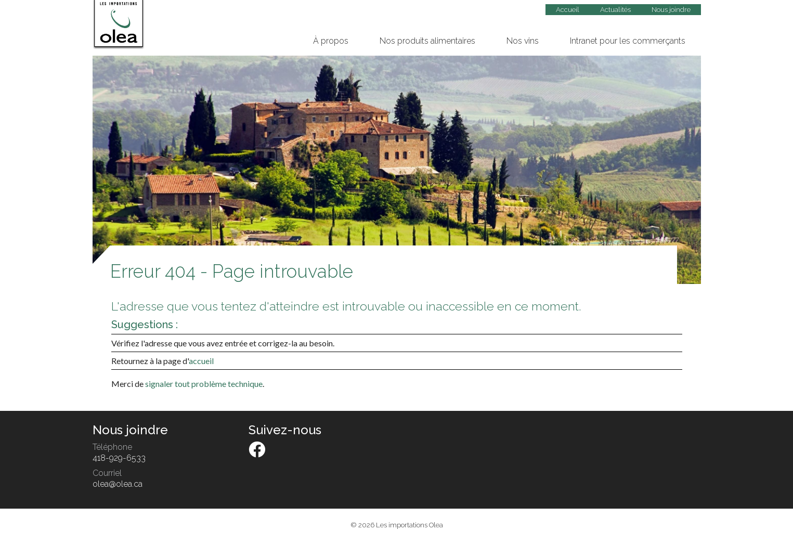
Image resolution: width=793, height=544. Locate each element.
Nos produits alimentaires (427, 41)
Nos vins (522, 41)
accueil (201, 361)
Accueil (567, 10)
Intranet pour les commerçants (627, 41)
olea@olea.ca (117, 484)
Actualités (615, 10)
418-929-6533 (119, 458)
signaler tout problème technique (204, 383)
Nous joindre (671, 10)
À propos (330, 41)
